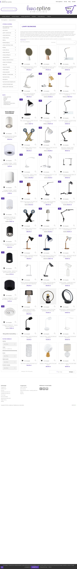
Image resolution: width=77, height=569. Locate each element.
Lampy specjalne (6, 72)
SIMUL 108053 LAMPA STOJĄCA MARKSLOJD (29, 148)
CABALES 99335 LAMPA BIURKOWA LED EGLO (29, 337)
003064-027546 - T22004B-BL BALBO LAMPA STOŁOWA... (29, 256)
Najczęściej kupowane (6, 398)
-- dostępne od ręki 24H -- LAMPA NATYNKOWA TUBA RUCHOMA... (9, 299)
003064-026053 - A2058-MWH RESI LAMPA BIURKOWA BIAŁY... (67, 283)
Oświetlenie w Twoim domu (9, 103)
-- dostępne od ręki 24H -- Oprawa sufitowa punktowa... (9, 326)
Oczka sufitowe (6, 49)
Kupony (22, 393)
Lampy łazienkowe (6, 35)
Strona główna (59, 1)
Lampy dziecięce (6, 52)
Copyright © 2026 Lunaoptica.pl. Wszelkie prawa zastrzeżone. (12, 405)
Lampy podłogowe (7, 54)
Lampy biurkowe (6, 57)
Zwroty (65, 1)
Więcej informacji (43, 567)
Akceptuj (35, 567)
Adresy (21, 392)
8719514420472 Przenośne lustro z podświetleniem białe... (29, 67)
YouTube (44, 388)
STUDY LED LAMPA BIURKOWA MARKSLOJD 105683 (48, 202)
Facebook (41, 388)
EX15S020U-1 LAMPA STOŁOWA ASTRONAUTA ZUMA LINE (48, 310)
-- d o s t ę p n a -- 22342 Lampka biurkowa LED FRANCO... (29, 175)
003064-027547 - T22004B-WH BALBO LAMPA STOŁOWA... (67, 256)
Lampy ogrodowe (7, 96)
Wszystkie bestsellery (10, 334)
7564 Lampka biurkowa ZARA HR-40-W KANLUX (48, 148)
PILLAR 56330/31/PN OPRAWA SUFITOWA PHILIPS (10, 137)
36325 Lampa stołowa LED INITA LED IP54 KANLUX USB (28, 202)
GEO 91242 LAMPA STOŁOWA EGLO (29, 363)
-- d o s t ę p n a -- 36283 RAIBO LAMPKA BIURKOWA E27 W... (48, 94)
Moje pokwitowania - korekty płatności (28, 390)
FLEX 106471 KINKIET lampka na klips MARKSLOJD (67, 121)
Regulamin (3, 387)
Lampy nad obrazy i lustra (8, 45)
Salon (5, 100)
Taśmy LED (5, 64)
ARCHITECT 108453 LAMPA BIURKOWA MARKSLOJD (67, 148)
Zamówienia (23, 388)
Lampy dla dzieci (7, 101)
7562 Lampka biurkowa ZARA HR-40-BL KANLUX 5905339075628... (48, 256)
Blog (69, 1)
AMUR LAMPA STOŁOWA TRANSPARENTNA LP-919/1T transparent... (28, 311)
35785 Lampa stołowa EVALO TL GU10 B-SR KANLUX (48, 175)
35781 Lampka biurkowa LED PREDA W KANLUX (67, 94)
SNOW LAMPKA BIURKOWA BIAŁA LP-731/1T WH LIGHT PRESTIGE (29, 283)
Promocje (3, 395)
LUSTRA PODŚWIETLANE (8, 84)
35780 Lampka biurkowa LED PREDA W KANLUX (48, 121)
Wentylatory (5, 79)
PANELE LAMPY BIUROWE (8, 86)
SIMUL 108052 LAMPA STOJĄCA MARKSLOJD (29, 229)
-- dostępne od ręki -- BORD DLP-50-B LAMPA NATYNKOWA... (10, 272)
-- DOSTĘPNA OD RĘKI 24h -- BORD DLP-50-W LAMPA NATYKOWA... (9, 218)
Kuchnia (5, 99)
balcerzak (74, 405)
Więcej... (49, 16)
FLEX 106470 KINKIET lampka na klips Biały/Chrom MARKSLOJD (67, 67)
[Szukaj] (9, 9)
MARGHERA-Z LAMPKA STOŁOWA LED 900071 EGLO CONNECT (67, 310)
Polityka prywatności (5, 391)
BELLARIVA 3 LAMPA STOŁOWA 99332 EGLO (67, 364)
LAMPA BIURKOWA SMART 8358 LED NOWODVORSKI (67, 175)
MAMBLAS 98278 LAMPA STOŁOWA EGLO (48, 364)
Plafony (4, 40)
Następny (72, 372)
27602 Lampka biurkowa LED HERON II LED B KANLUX (67, 229)
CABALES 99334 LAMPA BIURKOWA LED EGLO (48, 337)
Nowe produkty (4, 396)
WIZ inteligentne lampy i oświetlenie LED (8, 27)
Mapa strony (4, 399)
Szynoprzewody (6, 76)
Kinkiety (4, 47)
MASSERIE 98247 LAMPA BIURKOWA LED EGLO (67, 337)
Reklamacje (3, 388)
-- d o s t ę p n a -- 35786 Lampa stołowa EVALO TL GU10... (67, 202)
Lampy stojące (6, 69)
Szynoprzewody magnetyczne (9, 81)
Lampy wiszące (6, 37)
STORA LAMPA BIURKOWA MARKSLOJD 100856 (29, 94)
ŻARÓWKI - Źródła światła (8, 74)
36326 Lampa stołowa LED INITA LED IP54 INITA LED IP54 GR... (48, 229)
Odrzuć (49, 567)
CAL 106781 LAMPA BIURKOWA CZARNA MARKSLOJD (48, 283)
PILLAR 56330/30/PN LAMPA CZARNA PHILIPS (9, 245)
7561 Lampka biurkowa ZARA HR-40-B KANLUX (29, 121)
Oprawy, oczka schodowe (8, 59)
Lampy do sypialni (6, 67)
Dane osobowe (23, 387)
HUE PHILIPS (5, 30)
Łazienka (5, 98)
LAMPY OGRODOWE (7, 32)
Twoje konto (23, 385)
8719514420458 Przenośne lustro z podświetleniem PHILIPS (48, 67)
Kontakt (73, 1)
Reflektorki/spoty (6, 42)
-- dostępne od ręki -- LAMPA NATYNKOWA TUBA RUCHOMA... (9, 164)
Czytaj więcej (23, 39)
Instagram (47, 388)
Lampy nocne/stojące (7, 62)
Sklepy (2, 401)
